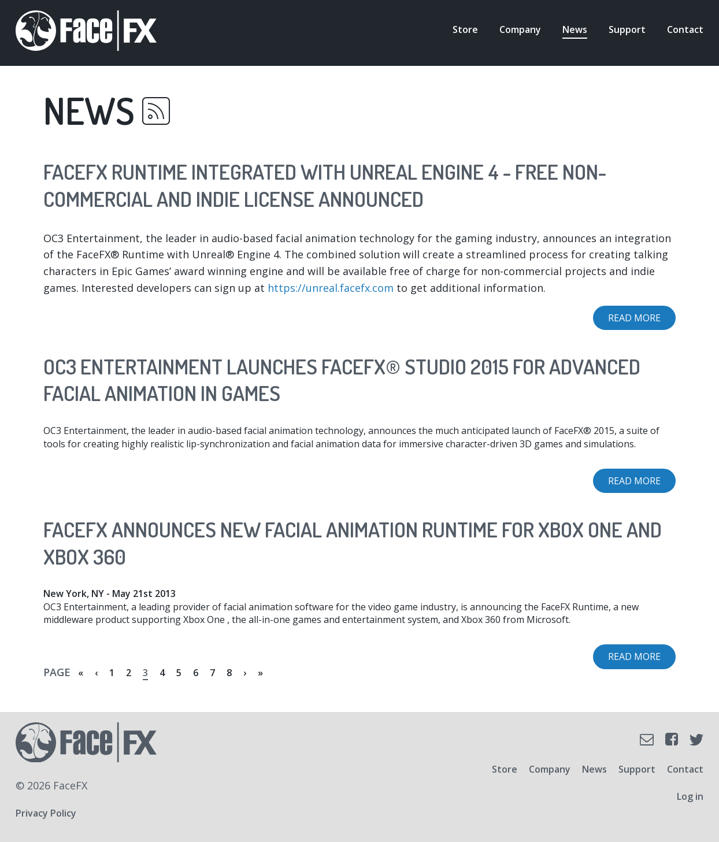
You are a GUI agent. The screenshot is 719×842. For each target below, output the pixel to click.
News (574, 29)
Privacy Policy (46, 813)
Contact (685, 29)
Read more (642, 320)
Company (520, 29)
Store (465, 29)
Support (627, 29)
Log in (690, 796)
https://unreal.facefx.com (331, 288)
